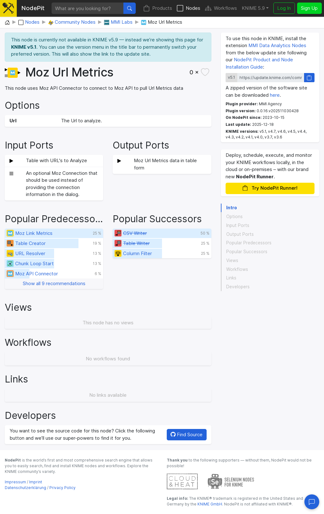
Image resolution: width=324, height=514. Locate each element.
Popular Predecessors (248, 242)
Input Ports (237, 225)
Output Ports (240, 234)
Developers (238, 286)
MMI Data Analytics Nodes (277, 45)
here (275, 95)
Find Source (186, 434)
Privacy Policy (62, 487)
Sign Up (309, 8)
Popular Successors (246, 251)
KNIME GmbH (209, 504)
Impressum (15, 482)
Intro (231, 207)
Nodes (188, 8)
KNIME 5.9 (253, 8)
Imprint (35, 482)
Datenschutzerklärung (25, 487)
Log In (284, 8)
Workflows (221, 8)
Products (157, 8)
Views (232, 260)
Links (231, 277)
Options (234, 216)
